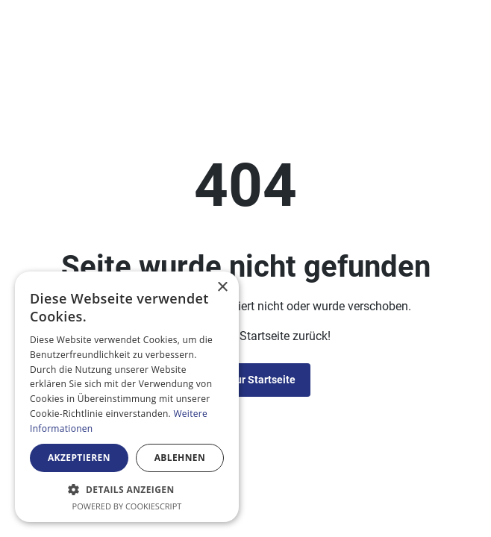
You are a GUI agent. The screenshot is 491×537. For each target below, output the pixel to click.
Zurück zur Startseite (245, 380)
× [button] (222, 287)
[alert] (127, 396)
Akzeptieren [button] (79, 457)
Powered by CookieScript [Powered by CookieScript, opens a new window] (127, 506)
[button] (127, 489)
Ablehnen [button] (179, 457)
